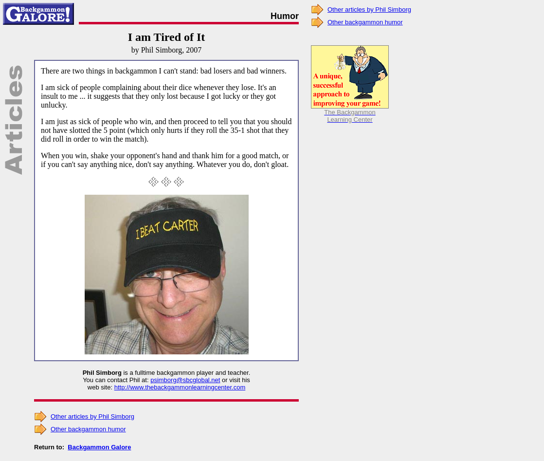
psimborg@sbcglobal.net (185, 380)
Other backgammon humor (88, 429)
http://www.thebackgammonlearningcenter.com (180, 387)
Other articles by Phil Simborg (92, 416)
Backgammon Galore (99, 447)
